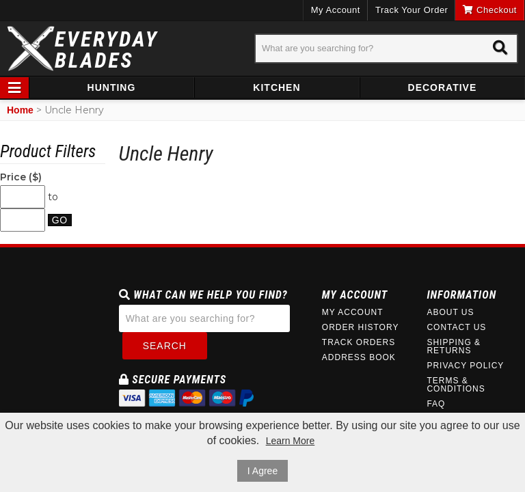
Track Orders (358, 342)
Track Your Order (411, 10)
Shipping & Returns (454, 346)
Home (20, 110)
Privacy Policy (465, 365)
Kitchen (276, 87)
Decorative (442, 87)
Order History (360, 327)
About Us (450, 312)
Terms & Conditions (456, 385)
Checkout (490, 10)
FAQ (436, 404)
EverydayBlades (107, 50)
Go (60, 220)
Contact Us (456, 327)
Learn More (290, 440)
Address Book (359, 357)
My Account (335, 10)
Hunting (112, 87)
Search (165, 345)
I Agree (262, 470)
